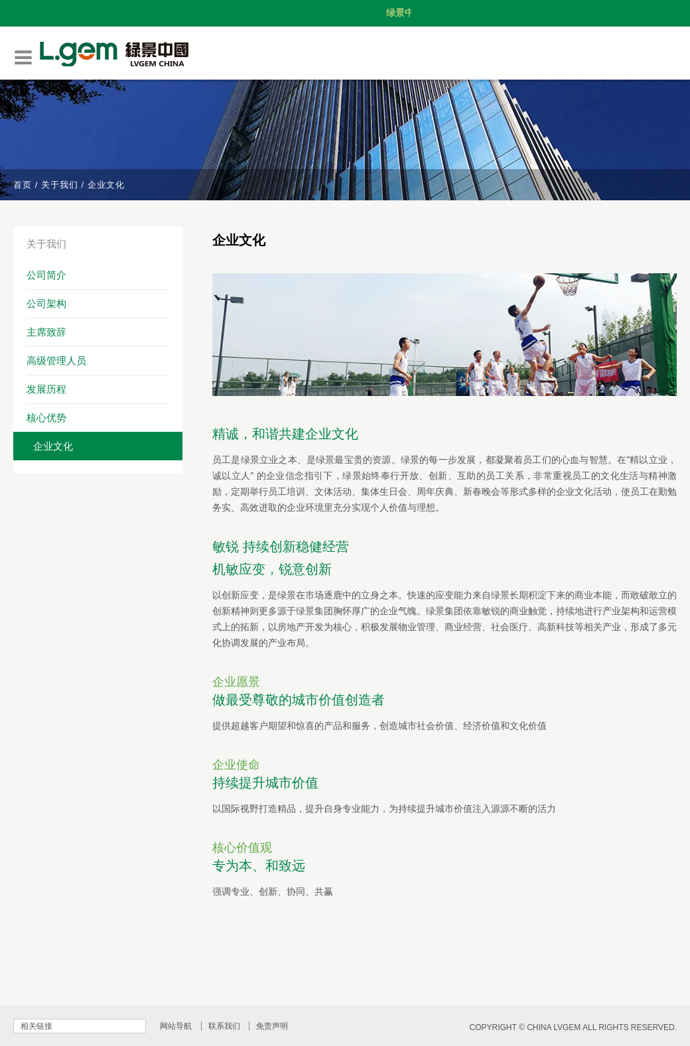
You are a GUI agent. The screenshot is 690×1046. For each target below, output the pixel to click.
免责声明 (272, 1026)
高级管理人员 (56, 360)
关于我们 (59, 185)
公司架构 (46, 303)
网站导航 (176, 1026)
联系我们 (224, 1026)
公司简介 (46, 275)
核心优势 (46, 417)
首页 (22, 185)
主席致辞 (46, 332)
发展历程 (46, 389)
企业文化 (53, 446)
